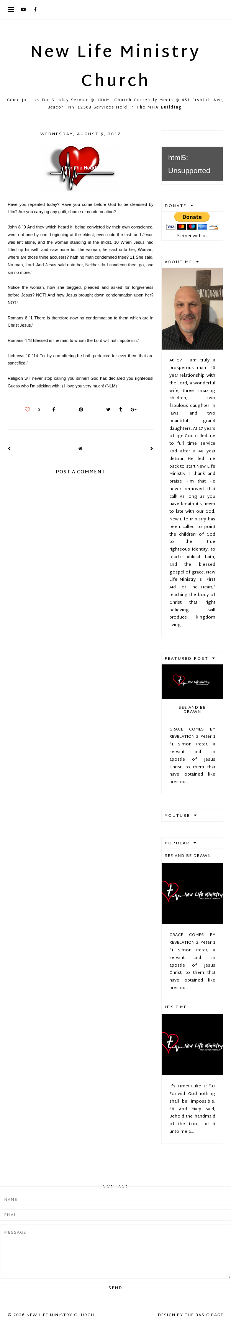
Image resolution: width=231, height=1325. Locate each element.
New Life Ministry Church (115, 68)
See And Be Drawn (192, 710)
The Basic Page (204, 1315)
